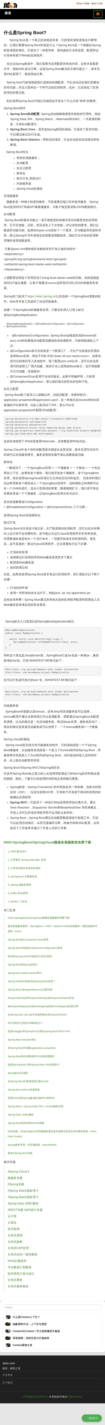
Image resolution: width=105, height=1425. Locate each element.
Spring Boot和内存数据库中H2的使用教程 (31, 1056)
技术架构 (14, 1229)
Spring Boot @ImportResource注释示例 (30, 989)
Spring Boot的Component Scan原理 (28, 939)
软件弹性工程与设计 (21, 1273)
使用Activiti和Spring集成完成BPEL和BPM (31, 1098)
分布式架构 (15, 1241)
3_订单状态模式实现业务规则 (24, 868)
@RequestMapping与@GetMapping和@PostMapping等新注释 (43, 1006)
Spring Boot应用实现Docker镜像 (26, 1123)
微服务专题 (15, 1178)
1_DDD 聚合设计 (17, 851)
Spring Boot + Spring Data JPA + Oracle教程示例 (35, 1106)
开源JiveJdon (74, 1396)
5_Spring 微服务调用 (19, 884)
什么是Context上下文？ (26, 1317)
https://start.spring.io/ (41, 296)
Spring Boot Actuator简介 (22, 1039)
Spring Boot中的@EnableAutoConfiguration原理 (35, 948)
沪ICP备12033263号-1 (35, 1396)
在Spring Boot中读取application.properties (32, 1048)
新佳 (93, 3)
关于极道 (7, 1382)
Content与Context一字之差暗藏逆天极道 (36, 1331)
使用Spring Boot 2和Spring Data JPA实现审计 (33, 1064)
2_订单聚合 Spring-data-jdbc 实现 (27, 859)
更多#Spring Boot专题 (20, 1153)
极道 (8, 13)
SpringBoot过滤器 (18, 1073)
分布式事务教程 (18, 1286)
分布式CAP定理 (18, 1248)
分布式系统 (15, 1235)
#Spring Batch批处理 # (23, 1190)
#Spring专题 (16, 1184)
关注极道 (7, 1375)
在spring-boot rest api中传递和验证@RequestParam (37, 1014)
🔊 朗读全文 (92, 1418)
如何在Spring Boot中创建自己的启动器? (30, 956)
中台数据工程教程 (19, 1267)
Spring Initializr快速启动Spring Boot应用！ (32, 981)
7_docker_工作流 (17, 901)
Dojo (79, 3)
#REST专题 (15, 1209)
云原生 (12, 1222)
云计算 (12, 1216)
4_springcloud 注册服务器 (22, 876)
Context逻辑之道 (22, 1345)
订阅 (100, 3)
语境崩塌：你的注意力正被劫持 (31, 1338)
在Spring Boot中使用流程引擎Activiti (28, 1081)
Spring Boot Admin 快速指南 (24, 1089)
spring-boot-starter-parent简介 (25, 973)
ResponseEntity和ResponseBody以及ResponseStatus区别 (41, 998)
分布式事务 (15, 1280)
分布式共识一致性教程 (22, 1254)
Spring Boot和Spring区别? (23, 964)
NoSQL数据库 (17, 1260)
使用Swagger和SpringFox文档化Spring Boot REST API (39, 1031)
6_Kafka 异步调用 (18, 893)
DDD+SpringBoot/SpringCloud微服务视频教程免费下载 (47, 842)
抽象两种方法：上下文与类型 (30, 1324)
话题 (86, 3)
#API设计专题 (33, 1209)
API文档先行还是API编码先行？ (25, 1023)
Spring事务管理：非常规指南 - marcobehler (32, 1144)
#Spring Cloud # (19, 1171)
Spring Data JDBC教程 (21, 1114)
